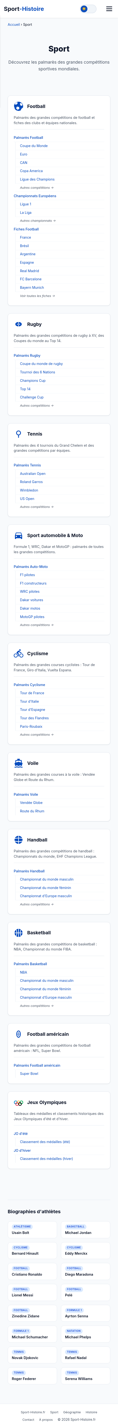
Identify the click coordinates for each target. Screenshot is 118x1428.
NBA (23, 972)
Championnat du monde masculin (46, 879)
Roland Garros (31, 482)
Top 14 (25, 389)
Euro (23, 154)
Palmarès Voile (26, 794)
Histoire (91, 1412)
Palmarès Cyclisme (29, 685)
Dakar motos (30, 608)
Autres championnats (36, 220)
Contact (28, 1419)
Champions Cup (33, 380)
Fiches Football (26, 229)
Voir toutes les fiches (36, 296)
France (25, 237)
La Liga (26, 212)
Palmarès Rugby (27, 355)
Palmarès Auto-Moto (31, 567)
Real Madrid (29, 271)
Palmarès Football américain (37, 1065)
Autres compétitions (35, 187)
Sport (24, 8)
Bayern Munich (32, 287)
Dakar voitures (31, 600)
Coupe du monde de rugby (41, 364)
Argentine (27, 254)
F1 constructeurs (33, 583)
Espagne (27, 262)
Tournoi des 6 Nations (37, 372)
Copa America (31, 171)
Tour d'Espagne (32, 709)
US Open (27, 499)
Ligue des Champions (37, 179)
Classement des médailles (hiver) (46, 1159)
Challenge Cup (32, 397)
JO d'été (21, 1134)
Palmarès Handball (29, 871)
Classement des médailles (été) (45, 1142)
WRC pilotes (29, 591)
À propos (46, 1419)
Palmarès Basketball (30, 964)
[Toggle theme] (88, 9)
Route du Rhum (32, 811)
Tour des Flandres (34, 718)
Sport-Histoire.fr (33, 1412)
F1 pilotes (27, 575)
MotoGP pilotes (32, 617)
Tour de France (32, 693)
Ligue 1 (25, 204)
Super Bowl (29, 1073)
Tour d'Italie (29, 701)
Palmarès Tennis (27, 465)
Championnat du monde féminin (45, 888)
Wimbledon (29, 490)
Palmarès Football (28, 137)
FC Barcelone (30, 279)
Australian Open (33, 474)
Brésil (24, 246)
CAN (23, 163)
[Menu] (109, 9)
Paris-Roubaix (31, 726)
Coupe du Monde (34, 146)
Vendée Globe (31, 803)
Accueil (14, 24)
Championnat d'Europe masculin (46, 896)
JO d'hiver (22, 1150)
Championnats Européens (35, 196)
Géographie (72, 1412)
